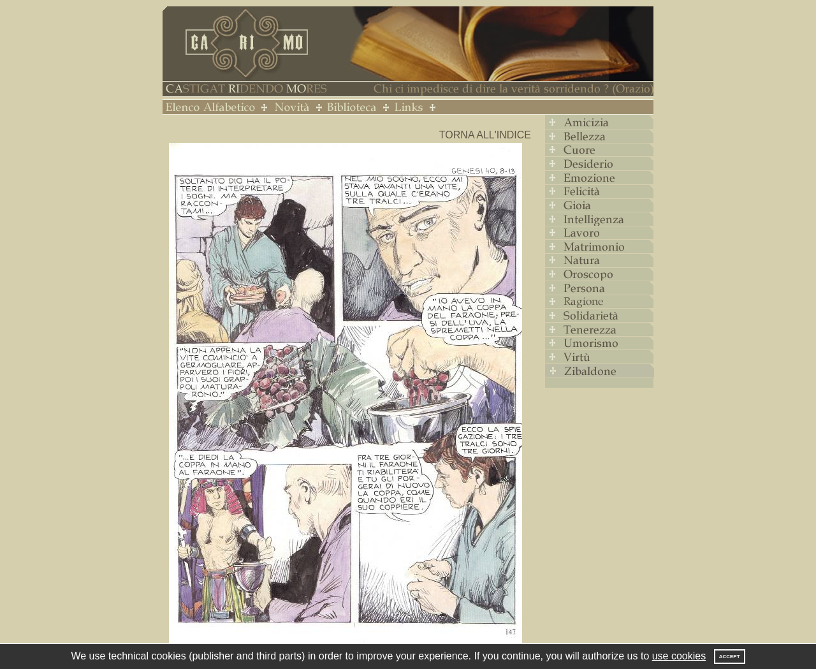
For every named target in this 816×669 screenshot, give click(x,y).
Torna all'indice (485, 134)
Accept (729, 656)
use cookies (679, 656)
